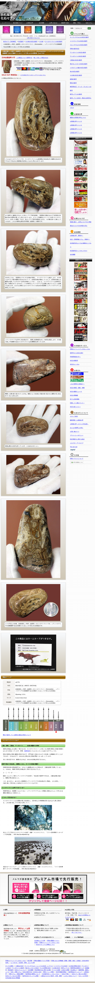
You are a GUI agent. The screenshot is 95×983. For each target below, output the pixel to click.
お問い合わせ (53, 23)
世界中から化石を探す (76, 353)
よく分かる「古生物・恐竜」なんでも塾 (23, 962)
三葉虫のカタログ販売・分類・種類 (51, 976)
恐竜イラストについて (76, 458)
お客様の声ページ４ (76, 129)
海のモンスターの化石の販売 (78, 64)
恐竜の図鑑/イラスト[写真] (42, 960)
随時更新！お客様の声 (76, 420)
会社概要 (41, 23)
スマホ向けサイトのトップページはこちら (33, 75)
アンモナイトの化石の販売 (78, 52)
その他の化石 (56, 968)
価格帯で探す (65, 23)
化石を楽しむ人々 (75, 406)
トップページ (6, 23)
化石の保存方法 (27, 972)
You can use (73, 447)
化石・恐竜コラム (16, 972)
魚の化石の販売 (74, 71)
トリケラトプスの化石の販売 (78, 41)
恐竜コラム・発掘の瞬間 (16, 974)
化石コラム (89, 23)
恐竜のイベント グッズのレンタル (15, 960)
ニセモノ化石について (70, 976)
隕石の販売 (73, 83)
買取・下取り (77, 23)
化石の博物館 (74, 395)
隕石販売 (10, 970)
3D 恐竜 (29, 960)
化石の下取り (66, 974)
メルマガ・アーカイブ (76, 443)
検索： (73, 28)
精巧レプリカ (65, 968)
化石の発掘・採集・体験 (77, 387)
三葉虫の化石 (19, 966)
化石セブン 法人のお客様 (12, 976)
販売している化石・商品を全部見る (80, 98)
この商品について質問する (24, 57)
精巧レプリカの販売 (76, 94)
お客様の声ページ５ (76, 132)
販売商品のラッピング (75, 972)
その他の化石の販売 (76, 75)
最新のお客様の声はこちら (78, 117)
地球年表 (27, 751)
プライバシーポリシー (76, 435)
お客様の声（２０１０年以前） (79, 424)
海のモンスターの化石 (32, 968)
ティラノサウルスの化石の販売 (79, 37)
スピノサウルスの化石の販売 (78, 45)
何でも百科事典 (74, 399)
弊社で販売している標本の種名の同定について (17, 735)
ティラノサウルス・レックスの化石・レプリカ (39, 966)
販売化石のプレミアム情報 (30, 976)
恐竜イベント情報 (48, 972)
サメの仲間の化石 (45, 968)
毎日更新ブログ (17, 23)
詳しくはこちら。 (77, 932)
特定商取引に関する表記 (77, 439)
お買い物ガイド (74, 431)
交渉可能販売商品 (61, 972)
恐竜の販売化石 (74, 48)
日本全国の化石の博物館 (12, 978)
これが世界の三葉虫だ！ (77, 384)
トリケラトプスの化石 (60, 966)
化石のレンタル (74, 364)
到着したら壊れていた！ (77, 403)
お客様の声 (29, 23)
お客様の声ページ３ (76, 125)
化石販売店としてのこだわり (78, 250)
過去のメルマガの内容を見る (78, 225)
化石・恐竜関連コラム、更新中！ (80, 239)
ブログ (72, 107)
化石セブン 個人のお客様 (79, 974)
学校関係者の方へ (75, 356)
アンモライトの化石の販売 (78, 56)
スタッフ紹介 (74, 416)
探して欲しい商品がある (41, 57)
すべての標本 (9, 966)
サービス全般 (56, 970)
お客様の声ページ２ (76, 121)
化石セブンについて (21, 970)
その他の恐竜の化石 (75, 966)
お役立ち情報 (65, 970)
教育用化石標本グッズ (77, 968)
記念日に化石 (37, 972)
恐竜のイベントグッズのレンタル (80, 349)
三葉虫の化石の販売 (76, 60)
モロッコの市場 (83, 976)
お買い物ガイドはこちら (33, 37)
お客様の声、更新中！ (76, 235)
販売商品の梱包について (33, 974)
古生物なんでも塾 (39, 940)
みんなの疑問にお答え (76, 427)
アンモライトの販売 (18, 968)
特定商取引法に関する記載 (43, 970)
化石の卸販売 (74, 360)
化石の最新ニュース (76, 391)
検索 (89, 28)
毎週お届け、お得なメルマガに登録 (80, 222)
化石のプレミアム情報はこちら (45, 944)
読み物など (74, 970)
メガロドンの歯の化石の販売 (78, 67)
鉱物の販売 (73, 79)
